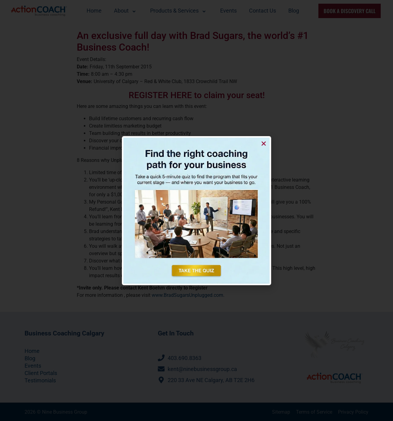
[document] (196, 210)
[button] (248, 158)
